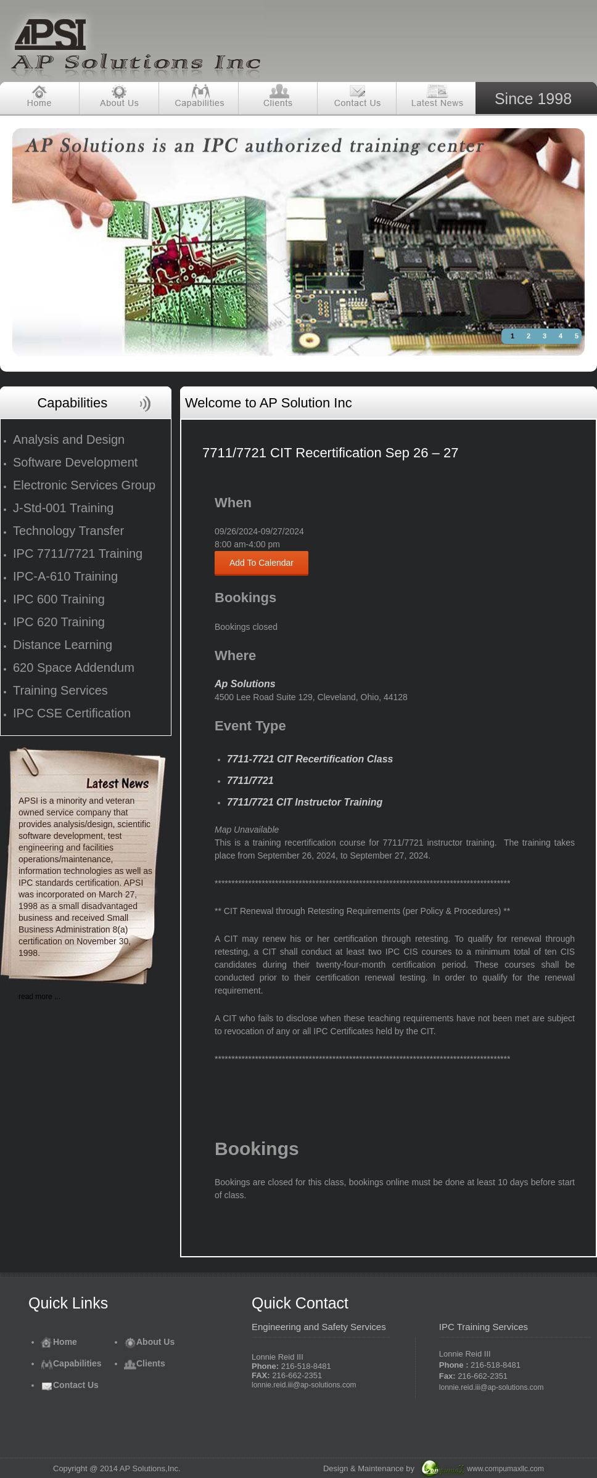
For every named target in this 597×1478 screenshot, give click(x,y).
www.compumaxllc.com (505, 1468)
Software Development (75, 462)
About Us (149, 1342)
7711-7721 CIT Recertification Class (310, 759)
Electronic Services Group (84, 485)
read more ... (39, 996)
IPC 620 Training (59, 622)
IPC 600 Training (59, 599)
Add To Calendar (261, 563)
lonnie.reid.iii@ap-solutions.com (304, 1385)
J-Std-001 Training (63, 508)
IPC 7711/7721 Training (77, 553)
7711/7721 (250, 780)
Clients (144, 1363)
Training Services (60, 690)
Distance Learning (62, 644)
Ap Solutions (245, 684)
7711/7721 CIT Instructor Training (304, 802)
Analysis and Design (69, 439)
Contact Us (70, 1385)
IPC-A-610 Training (65, 576)
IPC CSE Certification (72, 713)
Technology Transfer (68, 530)
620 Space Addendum (73, 667)
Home (59, 1342)
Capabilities (71, 1363)
